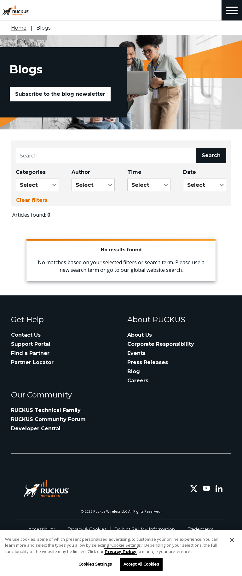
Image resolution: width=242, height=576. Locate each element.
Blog (133, 371)
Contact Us (26, 335)
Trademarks (200, 529)
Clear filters (32, 200)
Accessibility (41, 529)
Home (18, 28)
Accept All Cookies (141, 564)
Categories (31, 172)
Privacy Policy (120, 551)
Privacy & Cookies (87, 529)
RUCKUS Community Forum (48, 419)
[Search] (106, 155)
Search (211, 155)
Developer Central (35, 428)
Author (81, 172)
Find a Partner (30, 353)
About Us (139, 335)
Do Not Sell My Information (144, 529)
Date (189, 172)
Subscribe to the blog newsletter (60, 94)
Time (134, 172)
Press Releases (147, 362)
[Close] (232, 540)
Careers (137, 381)
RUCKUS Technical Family (46, 410)
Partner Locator (32, 362)
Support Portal (30, 344)
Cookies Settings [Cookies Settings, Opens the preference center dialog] (95, 564)
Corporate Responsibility (160, 344)
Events (136, 353)
